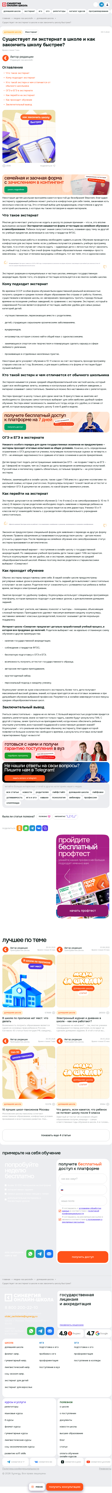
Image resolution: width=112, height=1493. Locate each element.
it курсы (9, 1420)
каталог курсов (77, 11)
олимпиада (12, 802)
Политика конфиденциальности (20, 1468)
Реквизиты (105, 1468)
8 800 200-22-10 (21, 1307)
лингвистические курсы (18, 1439)
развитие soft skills (15, 1453)
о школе (64, 1406)
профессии (90, 797)
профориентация (48, 1360)
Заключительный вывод (19, 104)
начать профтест (83, 911)
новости (27, 792)
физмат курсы (12, 1426)
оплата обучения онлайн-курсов (69, 1455)
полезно (45, 816)
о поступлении (68, 1413)
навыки (44, 797)
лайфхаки (97, 792)
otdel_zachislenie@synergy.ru (21, 1316)
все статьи (12, 792)
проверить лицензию (72, 1324)
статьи (63, 1446)
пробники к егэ (47, 1353)
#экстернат (31, 32)
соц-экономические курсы (20, 1446)
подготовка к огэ (83, 1347)
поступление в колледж (87, 1360)
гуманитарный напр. (16, 1360)
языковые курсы (14, 1413)
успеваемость (14, 797)
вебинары (74, 797)
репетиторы (59, 11)
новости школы (68, 1426)
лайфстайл (58, 792)
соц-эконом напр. (14, 1373)
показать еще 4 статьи (56, 1135)
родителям (42, 792)
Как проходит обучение (19, 99)
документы (66, 1420)
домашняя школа (12, 11)
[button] (63, 1190)
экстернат (29, 11)
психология (59, 797)
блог (62, 1439)
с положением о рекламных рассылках (82, 1220)
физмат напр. (12, 1353)
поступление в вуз (49, 1367)
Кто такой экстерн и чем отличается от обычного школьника (28, 84)
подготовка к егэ (49, 1347)
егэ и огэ (31, 797)
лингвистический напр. (17, 1367)
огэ (47, 11)
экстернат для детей (16, 1380)
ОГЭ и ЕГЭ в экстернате (19, 90)
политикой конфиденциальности (80, 1212)
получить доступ (83, 1257)
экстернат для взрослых (18, 1387)
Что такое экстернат (17, 73)
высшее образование (71, 1433)
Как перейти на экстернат (20, 95)
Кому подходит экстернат (20, 77)
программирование (98, 11)
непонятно (66, 816)
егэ (40, 11)
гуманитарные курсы (16, 1433)
